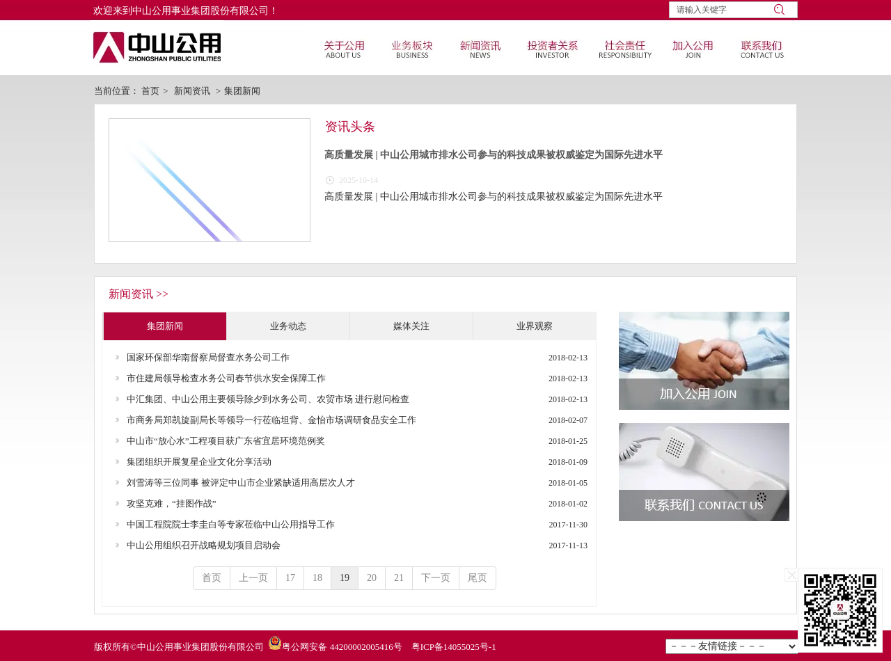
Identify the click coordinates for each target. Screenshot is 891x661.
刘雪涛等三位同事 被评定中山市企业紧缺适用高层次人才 (241, 482)
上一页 (253, 578)
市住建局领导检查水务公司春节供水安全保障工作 (226, 378)
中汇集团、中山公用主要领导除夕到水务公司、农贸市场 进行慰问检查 (268, 399)
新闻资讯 (192, 91)
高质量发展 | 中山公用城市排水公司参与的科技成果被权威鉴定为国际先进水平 (493, 155)
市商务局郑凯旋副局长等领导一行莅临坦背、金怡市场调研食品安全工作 (271, 420)
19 (344, 578)
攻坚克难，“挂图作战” (171, 503)
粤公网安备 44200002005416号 (342, 647)
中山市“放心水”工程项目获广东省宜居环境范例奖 (226, 441)
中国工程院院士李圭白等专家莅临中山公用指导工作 (231, 524)
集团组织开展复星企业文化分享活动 (199, 461)
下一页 (435, 578)
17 (290, 578)
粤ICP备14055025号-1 (453, 647)
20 (372, 578)
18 (317, 578)
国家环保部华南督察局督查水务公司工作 (208, 357)
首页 (150, 91)
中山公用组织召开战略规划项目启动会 (204, 545)
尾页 (477, 578)
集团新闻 (242, 91)
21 (399, 578)
